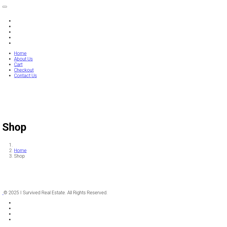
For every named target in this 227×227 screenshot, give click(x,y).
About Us (22, 26)
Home (20, 21)
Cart (18, 32)
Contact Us (24, 43)
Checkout (23, 37)
